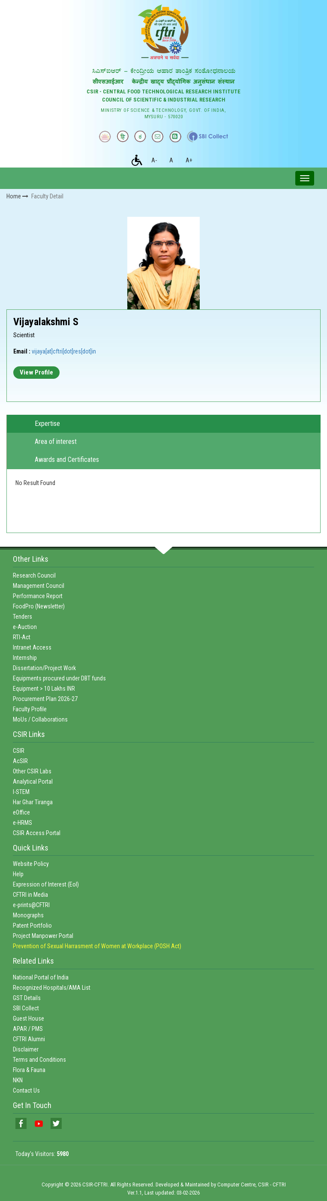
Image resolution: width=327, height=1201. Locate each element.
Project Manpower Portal (43, 935)
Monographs (28, 915)
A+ (189, 160)
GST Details (27, 997)
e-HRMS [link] (22, 822)
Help (18, 874)
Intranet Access (32, 647)
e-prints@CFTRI (31, 904)
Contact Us (26, 1090)
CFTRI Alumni (29, 1039)
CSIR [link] (18, 750)
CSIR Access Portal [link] (36, 833)
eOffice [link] (21, 812)
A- (154, 160)
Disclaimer (26, 1049)
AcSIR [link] (20, 761)
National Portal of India (41, 977)
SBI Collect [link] (26, 1008)
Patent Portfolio (32, 925)
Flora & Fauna (29, 1069)
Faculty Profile (30, 709)
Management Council (38, 585)
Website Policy (31, 863)
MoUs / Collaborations (40, 719)
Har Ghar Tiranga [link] (33, 802)
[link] (21, 1123)
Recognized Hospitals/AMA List (51, 987)
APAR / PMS (28, 1028)
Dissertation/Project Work (44, 668)
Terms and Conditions (39, 1059)
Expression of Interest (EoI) (46, 884)
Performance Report (38, 596)
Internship (25, 657)
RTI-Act (21, 637)
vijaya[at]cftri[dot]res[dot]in (64, 351)
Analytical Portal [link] (33, 781)
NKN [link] (18, 1080)
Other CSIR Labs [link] (32, 771)
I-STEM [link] (21, 791)
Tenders (22, 616)
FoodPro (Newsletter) (39, 606)
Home (17, 196)
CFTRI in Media (30, 894)
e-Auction (25, 626)
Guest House (28, 1018)
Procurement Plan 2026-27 (45, 698)
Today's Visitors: (42, 1153)
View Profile (36, 372)
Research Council (34, 575)
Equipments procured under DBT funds (59, 678)
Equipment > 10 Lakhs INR (44, 688)
